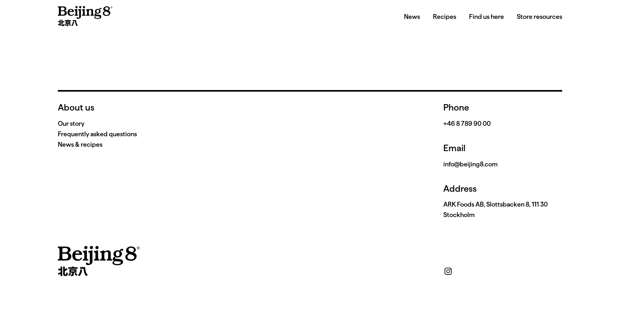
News (412, 16)
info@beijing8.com (470, 164)
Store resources (539, 16)
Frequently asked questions (97, 134)
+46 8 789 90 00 (467, 123)
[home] (85, 16)
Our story (71, 123)
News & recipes (80, 144)
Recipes (444, 16)
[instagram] (448, 271)
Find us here (486, 16)
